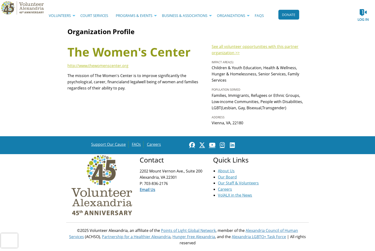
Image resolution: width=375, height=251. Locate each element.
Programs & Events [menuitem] (134, 15)
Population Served (226, 90)
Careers (154, 144)
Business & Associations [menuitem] (184, 15)
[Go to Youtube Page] (211, 144)
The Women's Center (129, 52)
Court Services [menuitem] (94, 15)
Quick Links (230, 159)
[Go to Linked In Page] (231, 144)
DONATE (288, 14)
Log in (363, 19)
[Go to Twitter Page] (201, 144)
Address (218, 117)
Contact (152, 159)
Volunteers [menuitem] (60, 15)
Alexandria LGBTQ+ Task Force (259, 236)
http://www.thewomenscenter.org (97, 65)
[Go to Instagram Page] (221, 144)
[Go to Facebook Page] (191, 144)
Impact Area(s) (222, 62)
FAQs (136, 144)
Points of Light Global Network (188, 230)
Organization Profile (101, 31)
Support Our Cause (108, 144)
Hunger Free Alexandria (193, 236)
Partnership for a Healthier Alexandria (136, 236)
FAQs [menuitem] (259, 15)
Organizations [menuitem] (231, 15)
